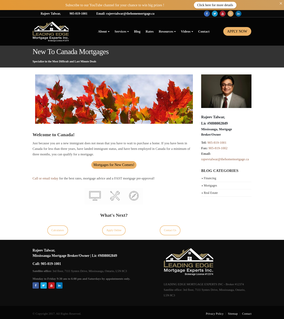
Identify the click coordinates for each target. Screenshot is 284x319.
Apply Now (237, 31)
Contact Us (170, 230)
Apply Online (113, 230)
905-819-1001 (79, 13)
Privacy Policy (215, 313)
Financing (210, 178)
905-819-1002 (217, 148)
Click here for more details (215, 5)
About (102, 31)
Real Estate (211, 192)
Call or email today (45, 178)
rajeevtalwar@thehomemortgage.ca (225, 159)
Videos (186, 31)
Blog (137, 31)
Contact (204, 31)
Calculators (57, 230)
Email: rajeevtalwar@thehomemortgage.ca (125, 13)
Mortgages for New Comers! (113, 165)
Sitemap (233, 313)
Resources (166, 31)
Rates (150, 31)
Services (120, 31)
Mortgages (210, 185)
